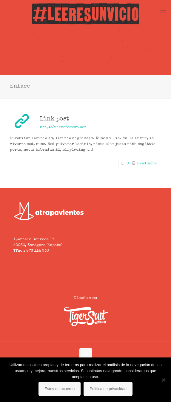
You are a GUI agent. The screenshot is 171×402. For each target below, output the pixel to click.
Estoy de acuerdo (59, 388)
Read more (147, 164)
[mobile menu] (163, 12)
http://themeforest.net (63, 127)
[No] (164, 380)
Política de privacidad (108, 388)
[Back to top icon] (85, 354)
